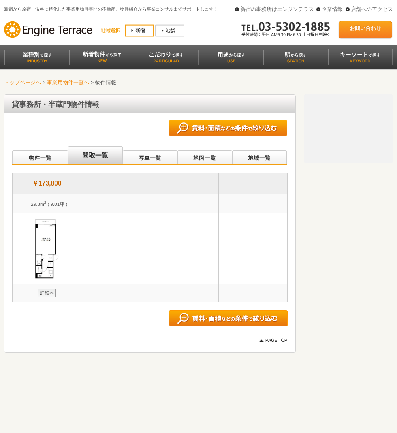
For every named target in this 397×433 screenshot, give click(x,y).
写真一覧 (150, 155)
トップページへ (22, 82)
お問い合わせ (365, 28)
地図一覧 (204, 155)
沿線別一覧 (39, 155)
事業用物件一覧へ (68, 82)
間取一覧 (95, 155)
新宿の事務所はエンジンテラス (277, 9)
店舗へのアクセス (372, 9)
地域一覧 (259, 155)
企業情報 (332, 9)
